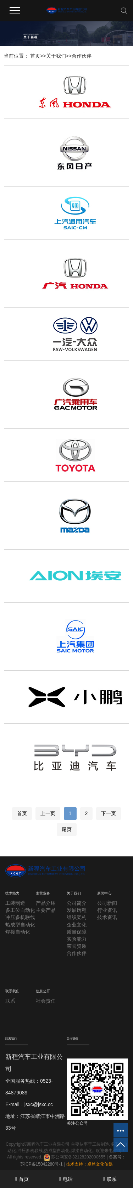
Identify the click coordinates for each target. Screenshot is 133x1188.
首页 (35, 56)
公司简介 (77, 903)
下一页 (108, 813)
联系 (10, 1001)
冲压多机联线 (20, 917)
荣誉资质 (77, 946)
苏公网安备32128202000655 (75, 1157)
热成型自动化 (20, 925)
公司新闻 (107, 903)
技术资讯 (107, 917)
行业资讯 (107, 910)
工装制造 (15, 903)
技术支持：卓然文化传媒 (89, 1164)
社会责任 (46, 1001)
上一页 (47, 813)
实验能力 (77, 939)
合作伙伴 (82, 56)
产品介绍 (46, 903)
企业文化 (77, 925)
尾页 (67, 829)
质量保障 (77, 932)
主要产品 (46, 910)
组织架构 (77, 917)
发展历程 (77, 910)
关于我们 (56, 56)
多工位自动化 (20, 910)
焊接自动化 (17, 932)
